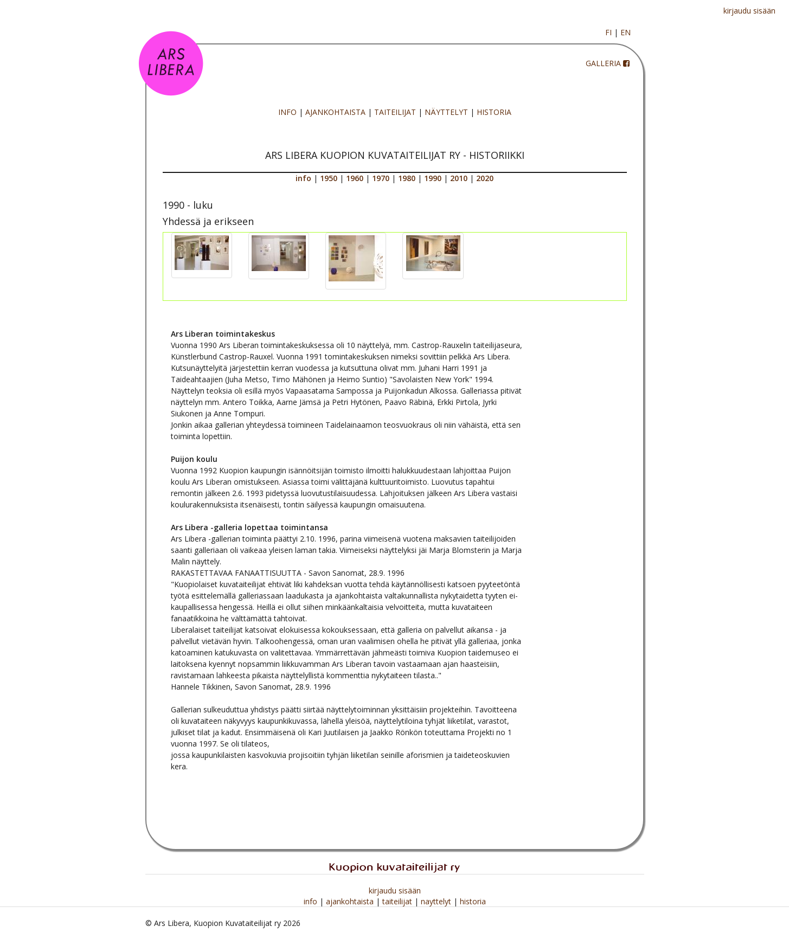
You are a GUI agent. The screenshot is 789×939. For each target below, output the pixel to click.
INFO (287, 112)
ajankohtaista (351, 901)
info (311, 901)
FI (608, 32)
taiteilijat (398, 901)
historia (473, 901)
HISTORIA (494, 112)
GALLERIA (603, 63)
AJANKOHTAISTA (335, 112)
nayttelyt (437, 901)
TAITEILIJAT (395, 112)
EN (625, 32)
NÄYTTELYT (446, 112)
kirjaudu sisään (749, 10)
